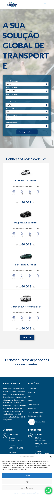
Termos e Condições (32, 493)
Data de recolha (11, 108)
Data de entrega (11, 87)
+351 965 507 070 (16, 441)
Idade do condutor (12, 123)
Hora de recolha (11, 115)
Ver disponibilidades (27, 132)
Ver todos (27, 337)
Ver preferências (27, 488)
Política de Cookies (19, 493)
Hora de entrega (11, 94)
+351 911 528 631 (16, 448)
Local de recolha (11, 102)
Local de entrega (11, 81)
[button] (51, 457)
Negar (27, 482)
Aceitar (27, 476)
